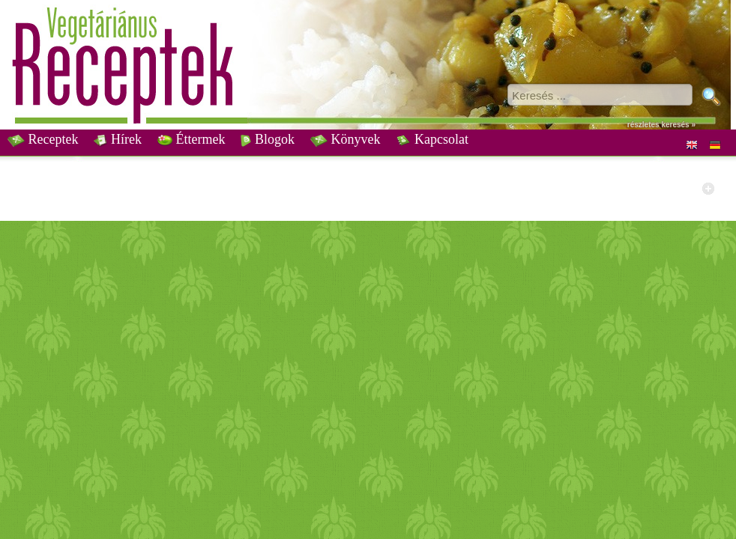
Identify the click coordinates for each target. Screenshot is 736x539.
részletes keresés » (661, 125)
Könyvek (345, 139)
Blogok (268, 139)
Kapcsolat (432, 139)
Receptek (42, 139)
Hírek (117, 139)
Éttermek (191, 139)
